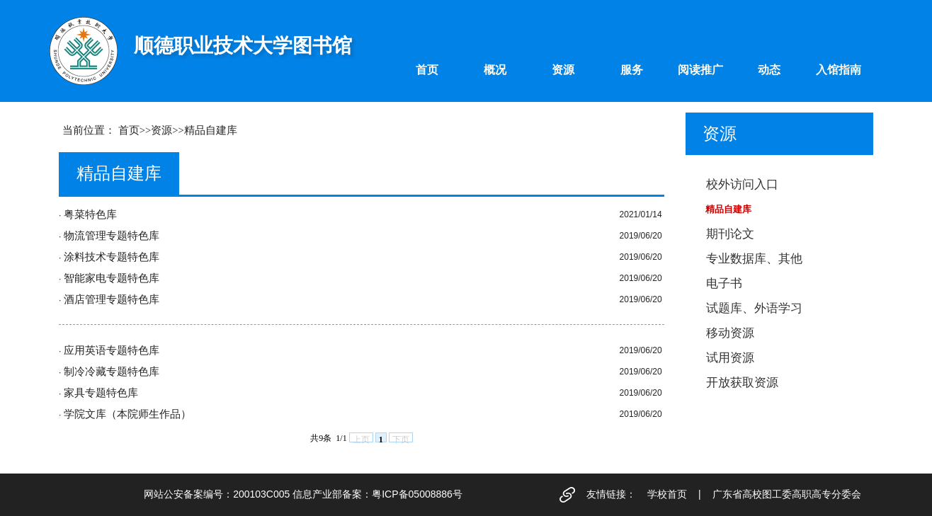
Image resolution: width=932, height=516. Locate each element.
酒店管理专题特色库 (111, 299)
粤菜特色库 (90, 214)
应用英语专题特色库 (111, 350)
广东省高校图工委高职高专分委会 (786, 494)
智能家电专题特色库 (111, 278)
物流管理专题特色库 (111, 235)
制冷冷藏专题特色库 (111, 371)
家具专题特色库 (101, 393)
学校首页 (667, 494)
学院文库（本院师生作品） (127, 414)
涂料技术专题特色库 (111, 257)
